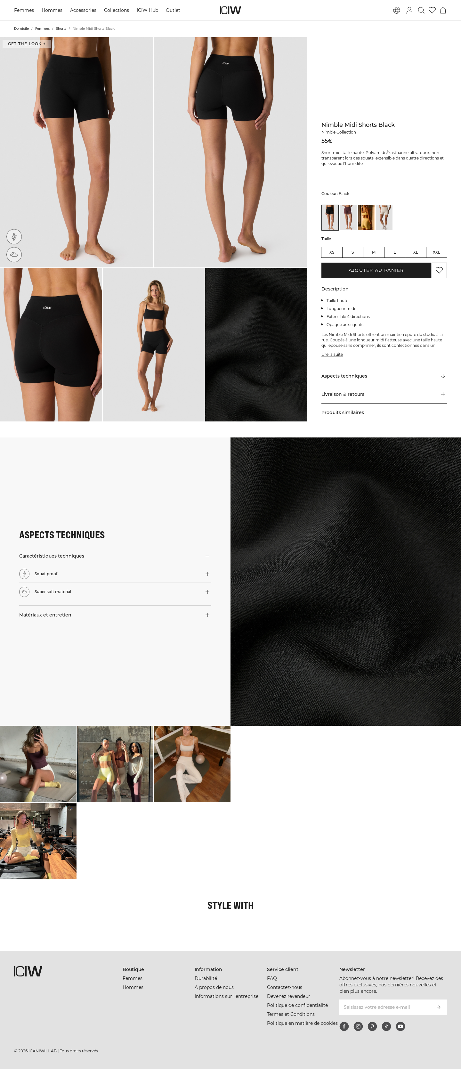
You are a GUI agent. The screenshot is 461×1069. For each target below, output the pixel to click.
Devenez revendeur (288, 996)
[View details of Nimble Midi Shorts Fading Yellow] (366, 218)
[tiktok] (386, 1026)
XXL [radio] (436, 252)
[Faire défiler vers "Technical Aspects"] (384, 376)
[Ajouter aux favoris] (439, 270)
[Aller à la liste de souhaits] (432, 10)
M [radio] (374, 252)
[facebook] (344, 1026)
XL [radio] (415, 252)
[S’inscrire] (438, 1007)
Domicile (21, 29)
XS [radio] (331, 252)
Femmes (24, 10)
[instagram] (358, 1026)
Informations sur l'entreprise (226, 996)
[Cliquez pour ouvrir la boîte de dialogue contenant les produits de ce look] (38, 764)
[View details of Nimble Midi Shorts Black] (330, 218)
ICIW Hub (147, 10)
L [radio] (394, 252)
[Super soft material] (14, 254)
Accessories (83, 10)
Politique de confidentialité (297, 1005)
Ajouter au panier (376, 270)
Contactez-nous (284, 987)
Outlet (173, 10)
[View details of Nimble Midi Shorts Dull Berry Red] (348, 218)
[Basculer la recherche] (421, 10)
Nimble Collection (338, 132)
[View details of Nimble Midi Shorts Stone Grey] (384, 218)
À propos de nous (214, 987)
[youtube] (400, 1026)
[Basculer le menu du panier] (443, 10)
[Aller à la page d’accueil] (230, 10)
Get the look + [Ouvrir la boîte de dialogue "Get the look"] (27, 43)
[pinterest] (372, 1026)
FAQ (272, 978)
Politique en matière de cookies (302, 1023)
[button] (76, 152)
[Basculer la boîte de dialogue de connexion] (409, 10)
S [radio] (353, 252)
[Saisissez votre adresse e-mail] (384, 1007)
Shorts (61, 29)
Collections (116, 10)
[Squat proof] (14, 236)
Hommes (52, 10)
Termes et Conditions (291, 1014)
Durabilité (206, 978)
